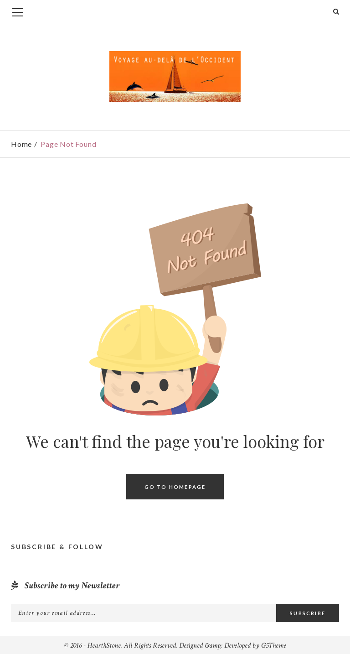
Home (21, 144)
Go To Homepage (175, 487)
